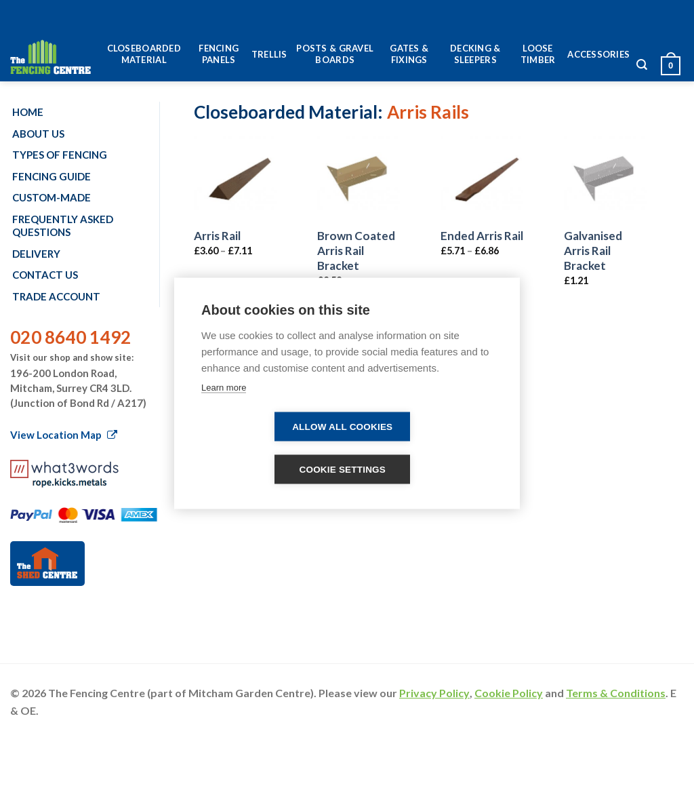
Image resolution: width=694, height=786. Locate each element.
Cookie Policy (508, 692)
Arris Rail (217, 236)
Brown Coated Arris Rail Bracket (356, 251)
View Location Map (63, 435)
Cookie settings (342, 469)
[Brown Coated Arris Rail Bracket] (358, 177)
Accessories (598, 54)
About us (38, 133)
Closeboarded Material (144, 54)
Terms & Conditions (616, 692)
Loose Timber (538, 54)
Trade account (56, 296)
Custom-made (51, 197)
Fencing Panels (219, 54)
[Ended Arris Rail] (482, 177)
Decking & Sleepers (475, 54)
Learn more (223, 387)
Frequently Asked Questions (62, 226)
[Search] (642, 68)
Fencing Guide (51, 176)
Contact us (45, 275)
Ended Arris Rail (482, 236)
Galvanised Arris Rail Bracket (593, 251)
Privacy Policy (434, 692)
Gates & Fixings (409, 54)
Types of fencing (59, 155)
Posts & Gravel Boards (334, 54)
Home (27, 112)
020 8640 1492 (70, 337)
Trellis (269, 54)
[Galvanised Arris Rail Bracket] (605, 177)
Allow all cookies (342, 426)
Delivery (36, 254)
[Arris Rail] (235, 177)
